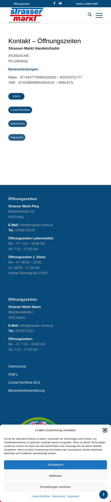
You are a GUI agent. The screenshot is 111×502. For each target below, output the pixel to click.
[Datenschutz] (17, 124)
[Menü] (97, 15)
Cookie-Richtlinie (41, 496)
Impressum (73, 496)
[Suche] (88, 15)
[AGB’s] (16, 96)
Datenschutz (59, 496)
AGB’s (12, 374)
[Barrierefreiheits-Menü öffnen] (103, 494)
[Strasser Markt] (46, 15)
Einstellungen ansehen (55, 486)
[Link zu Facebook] (54, 3)
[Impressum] (16, 138)
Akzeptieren (55, 464)
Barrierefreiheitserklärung (26, 390)
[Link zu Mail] (60, 3)
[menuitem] (22, 4)
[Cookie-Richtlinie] (20, 110)
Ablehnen (55, 475)
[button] (105, 430)
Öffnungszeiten (22, 4)
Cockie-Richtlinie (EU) (24, 382)
